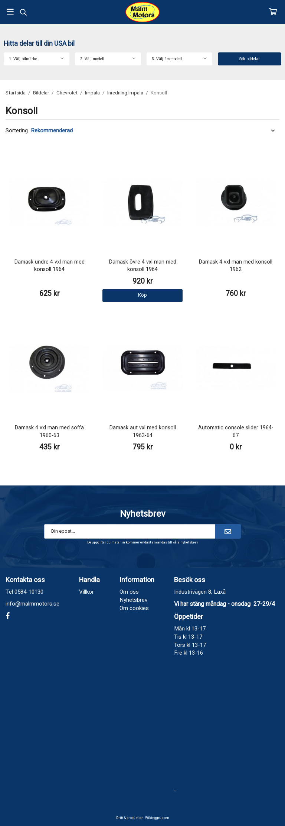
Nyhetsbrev (133, 600)
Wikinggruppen (157, 818)
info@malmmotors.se (32, 604)
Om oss (129, 592)
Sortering (17, 131)
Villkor (86, 592)
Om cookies (134, 608)
